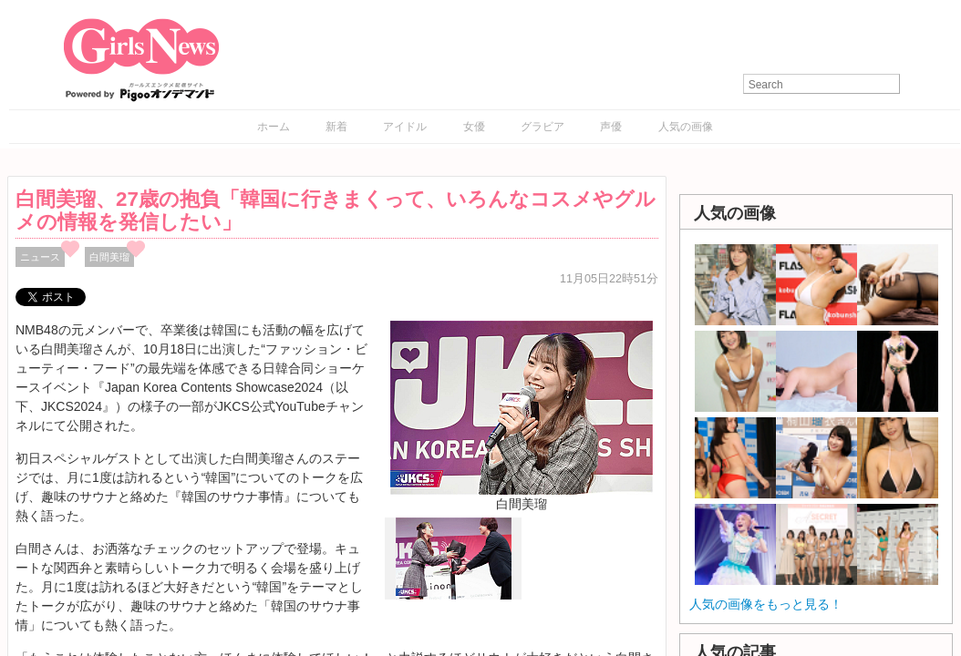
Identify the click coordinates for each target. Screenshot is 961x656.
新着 (336, 126)
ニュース (40, 256)
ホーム (273, 126)
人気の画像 (685, 126)
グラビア (542, 126)
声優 (611, 126)
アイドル (405, 126)
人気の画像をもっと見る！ (765, 604)
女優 (474, 126)
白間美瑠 (109, 256)
